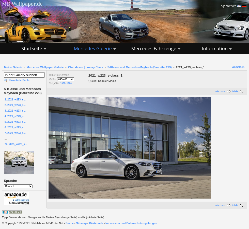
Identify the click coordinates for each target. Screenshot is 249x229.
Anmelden (238, 67)
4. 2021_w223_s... (15, 116)
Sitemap (81, 223)
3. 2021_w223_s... (15, 110)
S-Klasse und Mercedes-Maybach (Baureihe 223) (139, 67)
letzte (235, 91)
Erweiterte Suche (19, 80)
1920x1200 (66, 83)
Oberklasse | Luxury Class (85, 67)
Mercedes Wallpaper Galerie (45, 67)
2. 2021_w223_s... (15, 105)
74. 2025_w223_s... (16, 144)
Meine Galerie (13, 67)
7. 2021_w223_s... (15, 133)
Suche (70, 223)
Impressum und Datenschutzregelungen (131, 223)
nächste (220, 91)
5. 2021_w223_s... (15, 121)
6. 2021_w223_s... (15, 127)
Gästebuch (96, 223)
